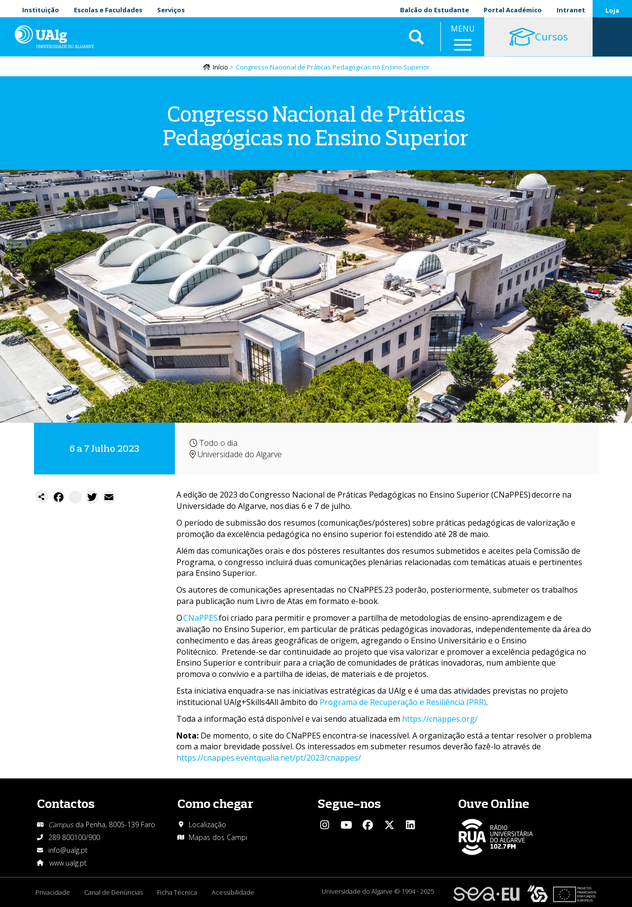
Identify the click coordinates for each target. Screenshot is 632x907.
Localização (207, 825)
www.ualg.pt (68, 863)
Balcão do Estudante (434, 9)
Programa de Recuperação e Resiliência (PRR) (403, 702)
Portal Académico (513, 9)
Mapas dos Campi (218, 837)
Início (220, 67)
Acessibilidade (234, 892)
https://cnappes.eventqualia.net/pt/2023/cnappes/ (268, 758)
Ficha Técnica (178, 892)
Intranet (571, 9)
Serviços (171, 9)
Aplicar (416, 39)
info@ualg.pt (68, 850)
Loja (612, 10)
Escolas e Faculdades (108, 9)
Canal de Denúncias (114, 892)
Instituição (40, 9)
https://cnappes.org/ (440, 719)
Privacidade (52, 892)
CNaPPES (200, 618)
